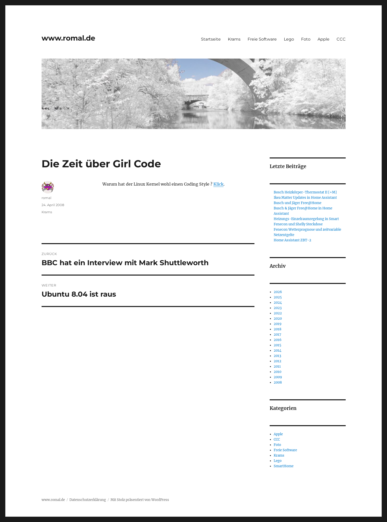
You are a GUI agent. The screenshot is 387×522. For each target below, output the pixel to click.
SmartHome (283, 466)
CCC (341, 39)
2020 (278, 318)
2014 (277, 350)
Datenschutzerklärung (87, 500)
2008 (278, 382)
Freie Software (262, 39)
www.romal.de (68, 38)
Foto (305, 39)
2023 (278, 308)
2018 (277, 329)
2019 (278, 324)
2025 (278, 297)
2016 (278, 340)
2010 (277, 372)
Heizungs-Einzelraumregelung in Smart (306, 219)
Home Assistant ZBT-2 (292, 240)
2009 (278, 377)
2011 (277, 366)
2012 (277, 361)
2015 (277, 345)
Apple (323, 39)
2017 (277, 334)
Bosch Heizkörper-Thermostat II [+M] (305, 192)
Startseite (211, 39)
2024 (278, 302)
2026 (278, 292)
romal (46, 198)
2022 (278, 313)
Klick (218, 184)
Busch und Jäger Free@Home (297, 203)
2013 (277, 356)
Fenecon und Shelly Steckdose (298, 224)
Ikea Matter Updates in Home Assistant (305, 197)
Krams (234, 39)
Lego (289, 39)
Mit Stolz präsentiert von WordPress (139, 500)
